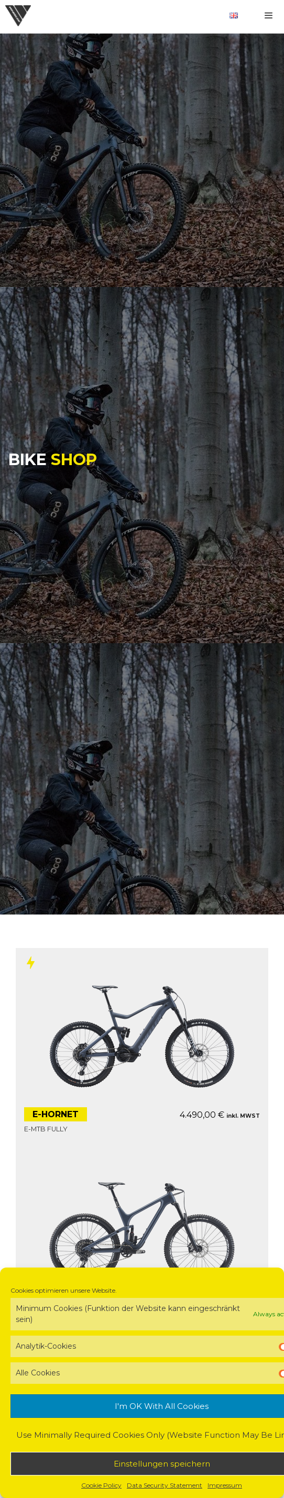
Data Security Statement (164, 1485)
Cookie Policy (101, 1485)
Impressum (224, 1485)
